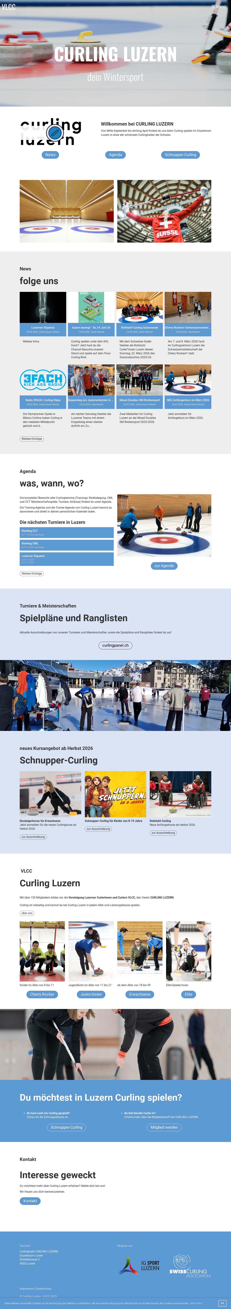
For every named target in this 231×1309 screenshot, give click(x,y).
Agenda (115, 154)
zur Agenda (164, 566)
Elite (188, 994)
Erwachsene (139, 994)
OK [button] (222, 1303)
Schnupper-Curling (180, 154)
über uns (27, 913)
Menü (219, 6)
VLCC (9, 7)
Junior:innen (91, 994)
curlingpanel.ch (115, 645)
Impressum (27, 1288)
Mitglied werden (164, 1127)
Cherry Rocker (42, 994)
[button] (67, 532)
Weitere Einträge (32, 438)
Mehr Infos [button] (196, 1303)
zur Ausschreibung (33, 837)
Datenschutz (44, 1288)
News (50, 154)
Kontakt (30, 1201)
